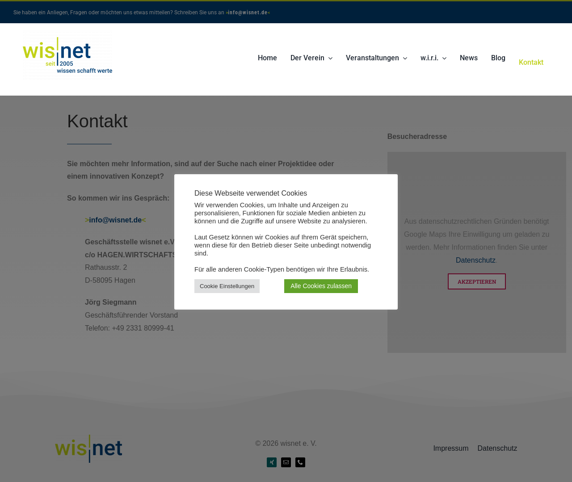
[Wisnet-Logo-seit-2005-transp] (67, 33)
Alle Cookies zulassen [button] (321, 285)
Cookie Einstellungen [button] (227, 286)
